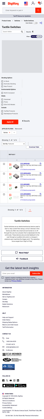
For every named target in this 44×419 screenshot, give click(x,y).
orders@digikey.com (10, 347)
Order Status (6, 320)
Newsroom (5, 306)
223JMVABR (25, 184)
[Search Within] (11, 31)
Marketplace (6, 294)
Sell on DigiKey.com (8, 297)
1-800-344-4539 (9, 342)
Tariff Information (7, 327)
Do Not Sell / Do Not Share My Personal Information (22, 415)
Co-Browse (7, 350)
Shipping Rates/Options (9, 322)
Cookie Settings (7, 408)
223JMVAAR (25, 164)
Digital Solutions (7, 304)
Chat (5, 338)
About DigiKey (6, 292)
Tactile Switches (29, 21)
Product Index (6, 21)
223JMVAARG (25, 173)
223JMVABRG (25, 194)
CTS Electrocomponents (27, 169)
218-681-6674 (8, 344)
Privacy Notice (16, 281)
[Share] (41, 23)
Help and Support (7, 317)
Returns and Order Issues (10, 325)
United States (7, 394)
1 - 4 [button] (10, 140)
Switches (17, 21)
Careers (4, 299)
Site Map (5, 302)
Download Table (34, 147)
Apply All (10, 122)
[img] (13, 4)
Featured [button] (8, 144)
